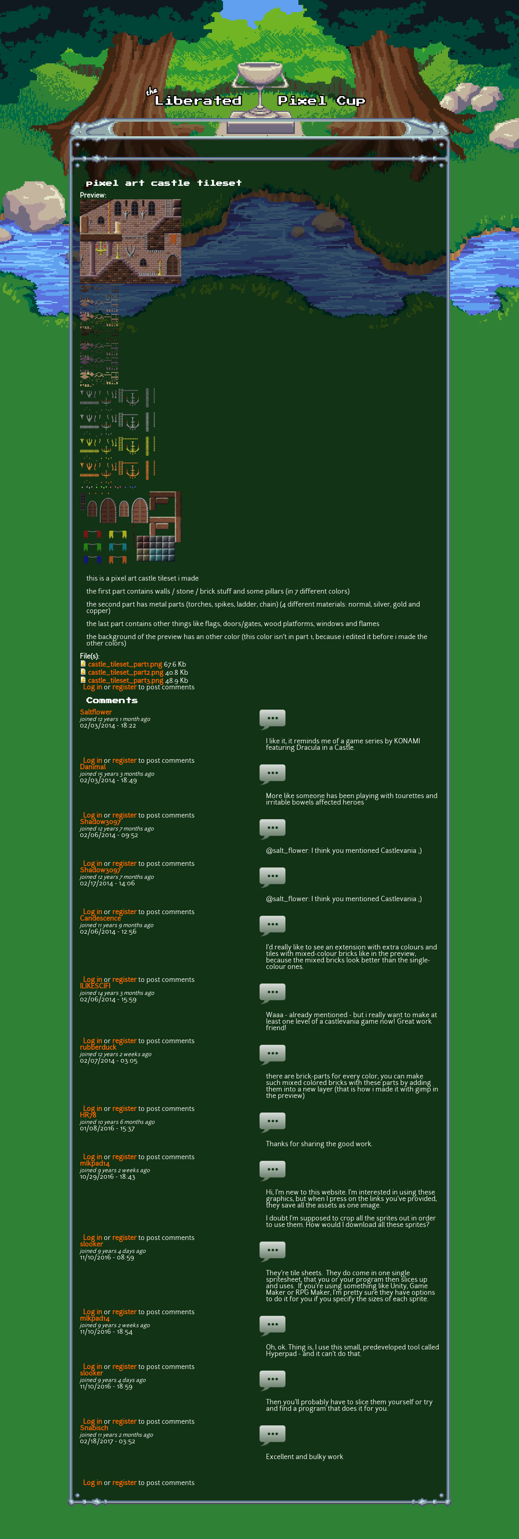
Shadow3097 (100, 822)
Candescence (100, 919)
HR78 (88, 1116)
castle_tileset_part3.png (125, 681)
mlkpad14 (94, 1164)
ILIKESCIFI (95, 987)
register (124, 687)
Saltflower (96, 713)
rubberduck (98, 1048)
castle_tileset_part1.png (125, 665)
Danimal (92, 767)
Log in (92, 687)
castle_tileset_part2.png (125, 673)
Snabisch (94, 1428)
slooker (91, 1245)
